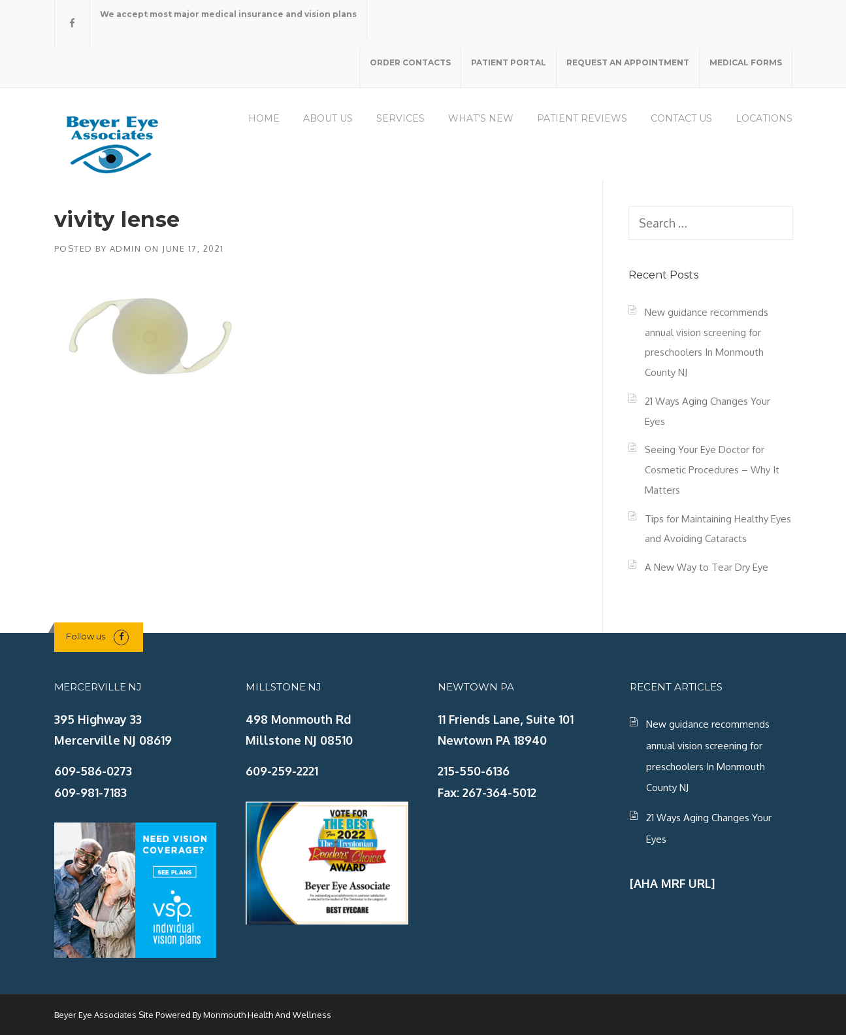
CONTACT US (681, 118)
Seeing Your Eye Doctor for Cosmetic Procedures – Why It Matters (712, 469)
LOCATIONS (764, 118)
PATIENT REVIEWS (582, 118)
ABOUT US (328, 118)
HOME (264, 118)
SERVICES (400, 118)
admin (126, 248)
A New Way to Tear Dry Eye (706, 567)
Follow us (85, 636)
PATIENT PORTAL (508, 62)
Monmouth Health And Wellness (267, 1015)
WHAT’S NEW (480, 118)
